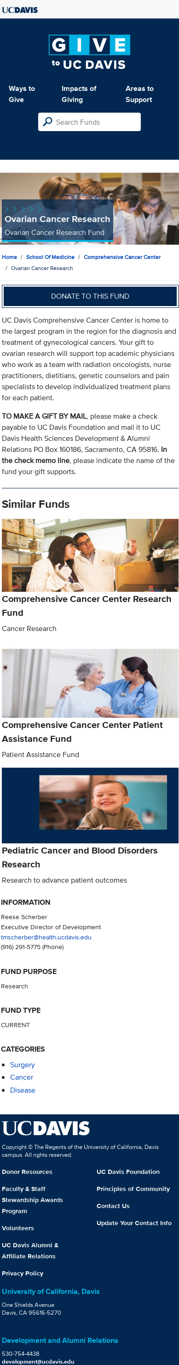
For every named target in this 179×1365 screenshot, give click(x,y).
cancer (21, 1077)
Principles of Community (133, 1188)
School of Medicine (50, 257)
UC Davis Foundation (128, 1171)
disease (22, 1090)
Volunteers (18, 1228)
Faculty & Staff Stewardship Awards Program (32, 1199)
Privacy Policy (22, 1273)
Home (9, 257)
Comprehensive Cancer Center (122, 257)
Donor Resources (27, 1171)
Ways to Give (22, 94)
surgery (22, 1064)
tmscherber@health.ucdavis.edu (46, 937)
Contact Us (113, 1205)
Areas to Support (140, 94)
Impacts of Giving (79, 94)
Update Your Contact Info (134, 1222)
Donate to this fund (90, 296)
